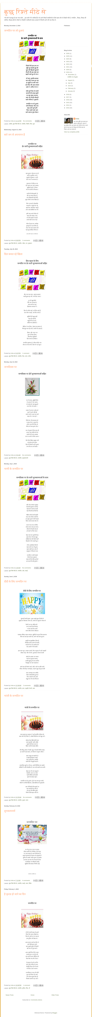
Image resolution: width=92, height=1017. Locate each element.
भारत (27, 800)
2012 (68, 105)
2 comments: (26, 240)
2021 (68, 67)
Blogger (54, 1013)
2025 (68, 56)
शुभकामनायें (25, 458)
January (70, 91)
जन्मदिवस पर (10, 367)
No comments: (27, 121)
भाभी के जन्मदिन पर (13, 468)
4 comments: (26, 880)
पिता (31, 124)
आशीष (10, 124)
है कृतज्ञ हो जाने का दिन (15, 894)
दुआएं (23, 800)
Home (32, 995)
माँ (29, 988)
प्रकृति (27, 688)
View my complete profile (71, 132)
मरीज (29, 356)
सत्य (34, 688)
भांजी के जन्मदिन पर (13, 695)
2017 (68, 97)
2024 (68, 59)
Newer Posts (10, 995)
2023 (68, 61)
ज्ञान (23, 688)
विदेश (30, 883)
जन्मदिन (23, 124)
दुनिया (23, 988)
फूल (34, 124)
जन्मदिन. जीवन (21, 243)
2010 (68, 108)
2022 (68, 64)
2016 (68, 100)
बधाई (26, 570)
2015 (68, 102)
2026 (68, 53)
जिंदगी (27, 124)
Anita (77, 119)
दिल (23, 356)
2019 (68, 72)
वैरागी (30, 688)
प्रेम (23, 570)
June (69, 85)
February (71, 88)
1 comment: (26, 353)
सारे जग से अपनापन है (14, 134)
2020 (68, 69)
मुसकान (30, 243)
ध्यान (26, 356)
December (71, 74)
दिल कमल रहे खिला (13, 254)
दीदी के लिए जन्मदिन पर (15, 581)
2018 (68, 94)
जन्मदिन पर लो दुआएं (14, 30)
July (69, 83)
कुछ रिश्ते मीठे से (25, 11)
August (70, 80)
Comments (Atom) (36, 1000)
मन (26, 243)
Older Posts (55, 995)
